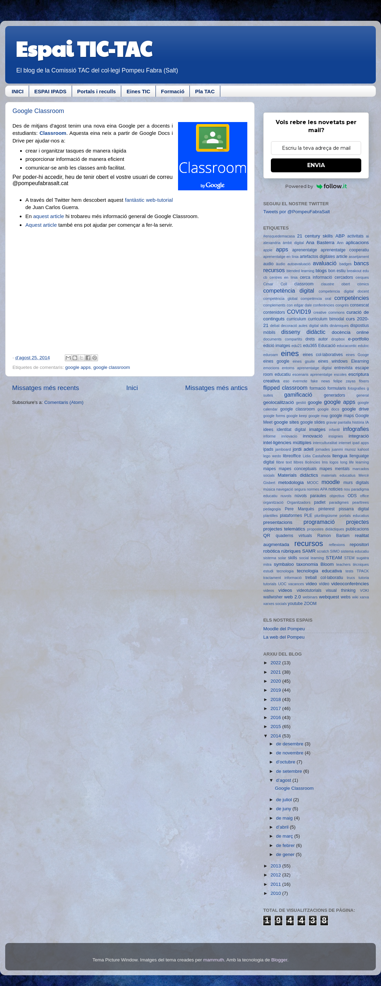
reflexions (337, 545)
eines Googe (357, 355)
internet (345, 443)
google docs (328, 409)
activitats (355, 236)
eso (286, 381)
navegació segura (290, 489)
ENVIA (316, 165)
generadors (334, 395)
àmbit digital (293, 243)
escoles (340, 374)
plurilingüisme (325, 515)
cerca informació (316, 277)
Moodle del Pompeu (284, 628)
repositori (359, 544)
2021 (276, 672)
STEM (349, 558)
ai (367, 236)
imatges (317, 429)
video (311, 583)
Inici (132, 387)
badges (345, 264)
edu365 (310, 345)
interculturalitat (325, 443)
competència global (280, 298)
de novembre (290, 752)
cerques (362, 277)
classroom (303, 284)
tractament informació (282, 578)
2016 (276, 717)
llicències (312, 462)
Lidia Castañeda (316, 456)
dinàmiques (339, 325)
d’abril (283, 827)
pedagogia (272, 509)
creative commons (329, 312)
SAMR (309, 551)
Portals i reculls (96, 91)
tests (349, 571)
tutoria (363, 578)
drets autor (316, 339)
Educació (327, 345)
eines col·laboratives (323, 354)
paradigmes (338, 502)
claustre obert (335, 284)
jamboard (283, 449)
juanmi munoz (344, 449)
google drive (355, 409)
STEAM (334, 557)
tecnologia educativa (319, 570)
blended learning (300, 271)
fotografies (356, 388)
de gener (286, 854)
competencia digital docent (344, 291)
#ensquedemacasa (279, 236)
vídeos (285, 590)
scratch (323, 551)
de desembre (290, 743)
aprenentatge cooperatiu (345, 250)
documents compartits (282, 339)
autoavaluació (299, 264)
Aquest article (41, 225)
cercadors (344, 277)
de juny (284, 808)
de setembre (289, 771)
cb (265, 277)
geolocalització (278, 402)
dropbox (338, 339)
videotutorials (309, 590)
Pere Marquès (299, 509)
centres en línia (283, 277)
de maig (285, 818)
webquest (329, 596)
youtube (295, 603)
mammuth (213, 959)
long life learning (354, 462)
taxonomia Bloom (315, 564)
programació (319, 522)
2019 (276, 690)
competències (351, 298)
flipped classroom (285, 387)
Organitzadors (298, 502)
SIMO (335, 551)
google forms (274, 416)
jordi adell (303, 449)
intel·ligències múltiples (287, 442)
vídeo (324, 583)
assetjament (359, 256)
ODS (351, 495)
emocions (271, 368)
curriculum (296, 319)
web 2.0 (292, 596)
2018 (276, 699)
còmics (363, 284)
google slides (312, 422)
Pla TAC (204, 91)
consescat (359, 305)
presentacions (277, 522)
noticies (335, 489)
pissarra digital (354, 509)
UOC (282, 584)
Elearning (360, 361)
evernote (300, 381)
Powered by (316, 186)
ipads (268, 449)
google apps (78, 367)
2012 (276, 874)
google (315, 402)
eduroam (270, 355)
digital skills (318, 325)
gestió (301, 402)
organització (273, 502)
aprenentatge (304, 250)
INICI (18, 91)
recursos (308, 543)
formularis (337, 388)
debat (275, 325)
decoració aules (294, 325)
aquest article (48, 216)
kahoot (363, 449)
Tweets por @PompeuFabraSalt (296, 211)
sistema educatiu (355, 551)
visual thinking (341, 590)
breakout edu (358, 271)
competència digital (288, 290)
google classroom (111, 367)
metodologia (291, 482)
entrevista (343, 367)
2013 (276, 865)
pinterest (326, 509)
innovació (312, 436)
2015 (276, 726)
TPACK (363, 571)
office (364, 496)
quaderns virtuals (294, 535)
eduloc (363, 346)
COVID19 (299, 312)
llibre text (284, 462)
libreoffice (292, 455)
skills (292, 557)
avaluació (324, 263)
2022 (276, 662)
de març (285, 836)
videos (268, 590)
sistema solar (274, 558)
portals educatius (354, 515)
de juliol (284, 799)
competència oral (316, 298)
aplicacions (357, 242)
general (362, 395)
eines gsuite (304, 361)
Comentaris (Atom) (63, 402)
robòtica (271, 551)
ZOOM (310, 603)
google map (318, 416)
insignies (335, 436)
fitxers (364, 381)
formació (318, 388)
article (341, 256)
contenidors (274, 312)
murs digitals (356, 482)
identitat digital (291, 429)
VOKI (364, 590)
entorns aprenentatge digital (306, 368)
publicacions (357, 529)
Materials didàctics (298, 475)
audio (268, 263)
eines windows (333, 361)
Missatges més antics (216, 387)
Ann (340, 243)
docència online (350, 332)
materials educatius (338, 475)
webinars (310, 597)
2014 (276, 735)
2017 (276, 708)
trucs (351, 578)
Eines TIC (138, 91)
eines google (276, 361)
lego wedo (272, 456)
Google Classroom (38, 110)
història (358, 422)
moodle (330, 482)
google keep (296, 416)
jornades (323, 449)
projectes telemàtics (284, 528)
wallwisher (273, 597)
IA (367, 422)
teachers (343, 564)
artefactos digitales (317, 256)
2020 (276, 681)
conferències (323, 305)
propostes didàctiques (325, 529)
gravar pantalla (338, 422)
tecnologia (284, 571)
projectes (357, 522)
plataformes (291, 515)
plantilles (270, 515)
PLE (308, 515)
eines (290, 353)
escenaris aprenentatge (312, 374)
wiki (355, 597)
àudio (280, 264)
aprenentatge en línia (281, 256)
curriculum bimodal (326, 319)
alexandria (272, 243)
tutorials (269, 584)
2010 (276, 893)
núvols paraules (310, 495)
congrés (341, 305)
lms (325, 462)
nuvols (286, 496)
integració (358, 436)
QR (266, 535)
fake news (320, 381)
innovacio (289, 436)
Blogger (279, 959)
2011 (276, 884)
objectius (337, 496)
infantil (334, 429)
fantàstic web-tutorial (149, 200)
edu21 (296, 346)
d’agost (284, 780)
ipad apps (360, 443)
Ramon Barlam (333, 535)
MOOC (313, 483)
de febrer (286, 845)
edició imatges (276, 345)
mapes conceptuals (298, 468)
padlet (320, 502)
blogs (321, 270)
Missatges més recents (45, 387)
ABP (340, 236)
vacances (296, 584)
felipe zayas (344, 381)
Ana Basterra (320, 242)
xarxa (364, 597)
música (269, 489)
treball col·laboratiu (324, 577)
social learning (311, 558)
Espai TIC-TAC (84, 48)
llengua (339, 455)
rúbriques (291, 551)
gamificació (298, 394)
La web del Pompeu (283, 637)
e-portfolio (358, 338)
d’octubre (286, 761)
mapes (269, 468)
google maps (341, 415)
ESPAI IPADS (50, 91)
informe (269, 436)
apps (282, 249)
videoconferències (350, 583)
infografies (356, 429)
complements (274, 305)
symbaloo (284, 564)
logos (333, 462)
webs (346, 597)
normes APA (317, 489)
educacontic (347, 346)
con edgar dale (299, 305)
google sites (286, 422)
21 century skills (315, 236)
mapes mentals (334, 468)
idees (268, 429)
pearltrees (360, 502)
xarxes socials (275, 604)
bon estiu (337, 270)
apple (267, 250)
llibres (298, 462)
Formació (173, 91)
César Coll (275, 284)
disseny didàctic (303, 332)
